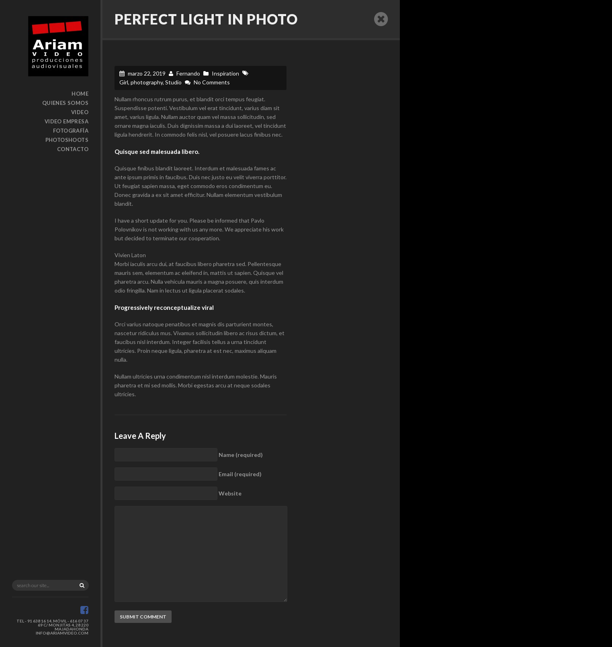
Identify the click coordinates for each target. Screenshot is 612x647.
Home (80, 93)
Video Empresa (66, 121)
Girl (123, 82)
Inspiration (225, 73)
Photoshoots (66, 140)
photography (147, 82)
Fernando (188, 73)
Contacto (72, 149)
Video (79, 112)
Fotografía (70, 130)
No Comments (212, 82)
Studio (173, 82)
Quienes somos (65, 103)
